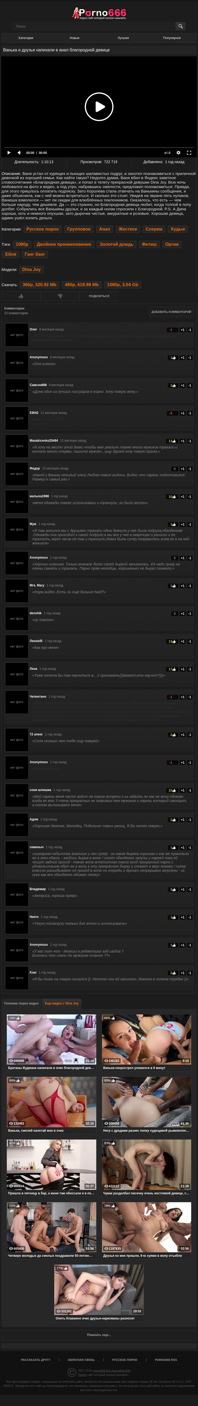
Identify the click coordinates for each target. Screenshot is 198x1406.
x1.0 (167, 153)
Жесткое (128, 229)
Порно (82, 1374)
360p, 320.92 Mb (39, 284)
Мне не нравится (59, 296)
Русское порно (42, 229)
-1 (189, 330)
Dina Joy (31, 269)
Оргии (172, 244)
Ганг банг (35, 254)
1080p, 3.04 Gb (122, 284)
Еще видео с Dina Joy (61, 1003)
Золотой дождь (116, 244)
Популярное (172, 38)
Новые (74, 38)
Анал (104, 229)
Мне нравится (20, 296)
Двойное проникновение (64, 244)
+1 (183, 330)
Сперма (154, 229)
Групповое (78, 229)
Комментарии (14, 308)
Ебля (10, 254)
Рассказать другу (35, 1359)
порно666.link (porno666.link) (112, 1370)
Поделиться (99, 296)
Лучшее (123, 38)
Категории (26, 38)
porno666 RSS (166, 1359)
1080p (22, 244)
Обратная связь (81, 1359)
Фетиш (149, 244)
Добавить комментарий (171, 311)
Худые (178, 229)
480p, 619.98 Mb (82, 284)
